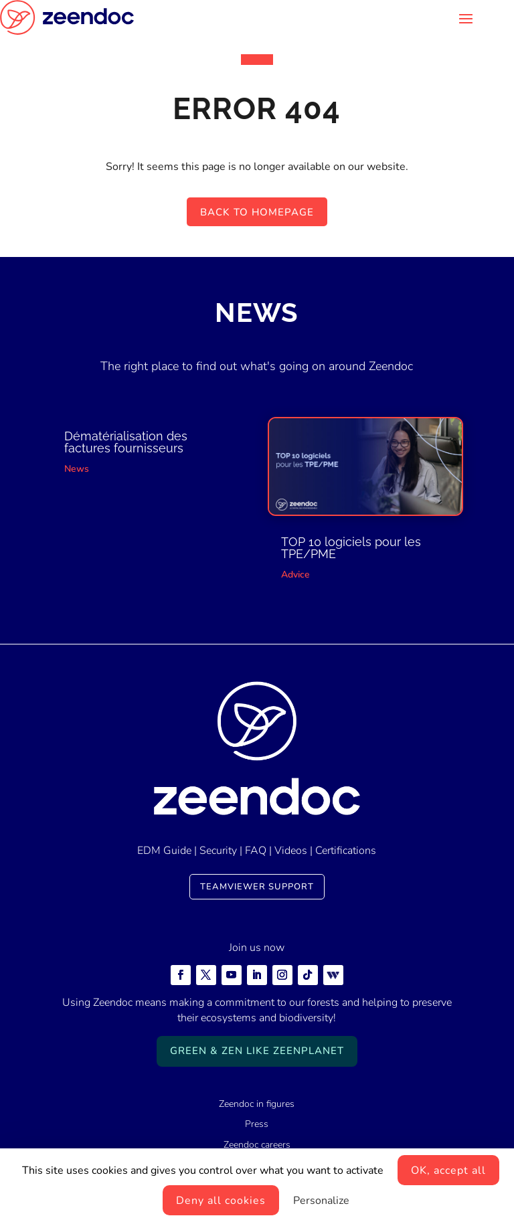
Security (218, 850)
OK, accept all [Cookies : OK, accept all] (448, 1170)
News (76, 468)
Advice (295, 574)
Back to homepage (257, 212)
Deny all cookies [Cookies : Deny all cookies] (221, 1200)
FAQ (255, 850)
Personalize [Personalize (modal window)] (321, 1200)
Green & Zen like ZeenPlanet (257, 1050)
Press (256, 1124)
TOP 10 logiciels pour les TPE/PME (351, 548)
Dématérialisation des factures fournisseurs (125, 442)
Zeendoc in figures (256, 1104)
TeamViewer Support (257, 887)
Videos (290, 850)
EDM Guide (164, 850)
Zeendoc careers (257, 1144)
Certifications (345, 850)
